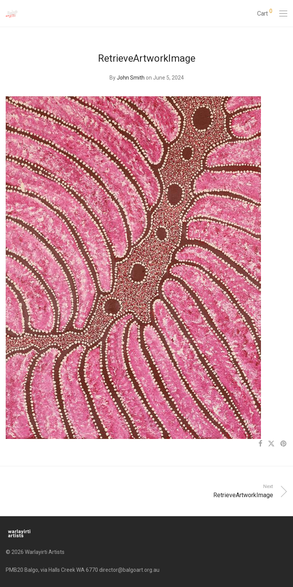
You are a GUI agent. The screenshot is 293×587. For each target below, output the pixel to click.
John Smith (131, 78)
